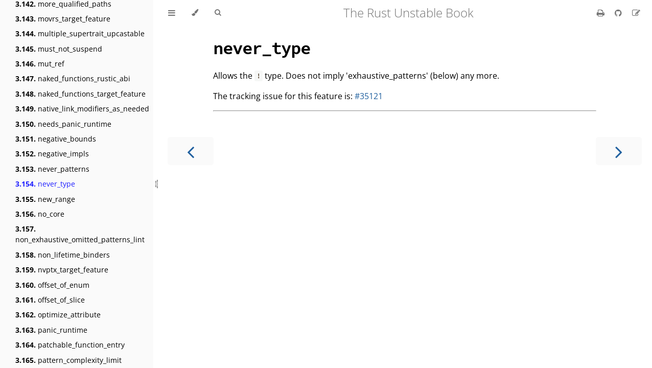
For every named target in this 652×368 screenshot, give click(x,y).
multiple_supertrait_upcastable (80, 33)
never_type (45, 184)
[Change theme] (194, 13)
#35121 (369, 96)
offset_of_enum (52, 285)
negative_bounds (55, 139)
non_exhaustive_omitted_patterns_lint (80, 234)
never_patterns (52, 169)
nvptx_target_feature (61, 269)
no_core (39, 214)
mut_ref (39, 63)
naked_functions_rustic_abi (72, 78)
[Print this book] (602, 12)
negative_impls (52, 153)
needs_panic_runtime (63, 124)
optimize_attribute (58, 314)
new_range (45, 199)
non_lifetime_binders (62, 255)
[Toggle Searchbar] (217, 13)
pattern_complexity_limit (68, 360)
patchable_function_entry (70, 345)
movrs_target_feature (62, 19)
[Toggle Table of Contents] (171, 13)
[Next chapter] (619, 151)
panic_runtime (51, 330)
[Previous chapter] (191, 151)
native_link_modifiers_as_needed (82, 108)
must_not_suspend (58, 49)
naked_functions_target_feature (80, 94)
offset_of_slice (50, 300)
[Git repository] (619, 12)
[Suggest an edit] (636, 12)
